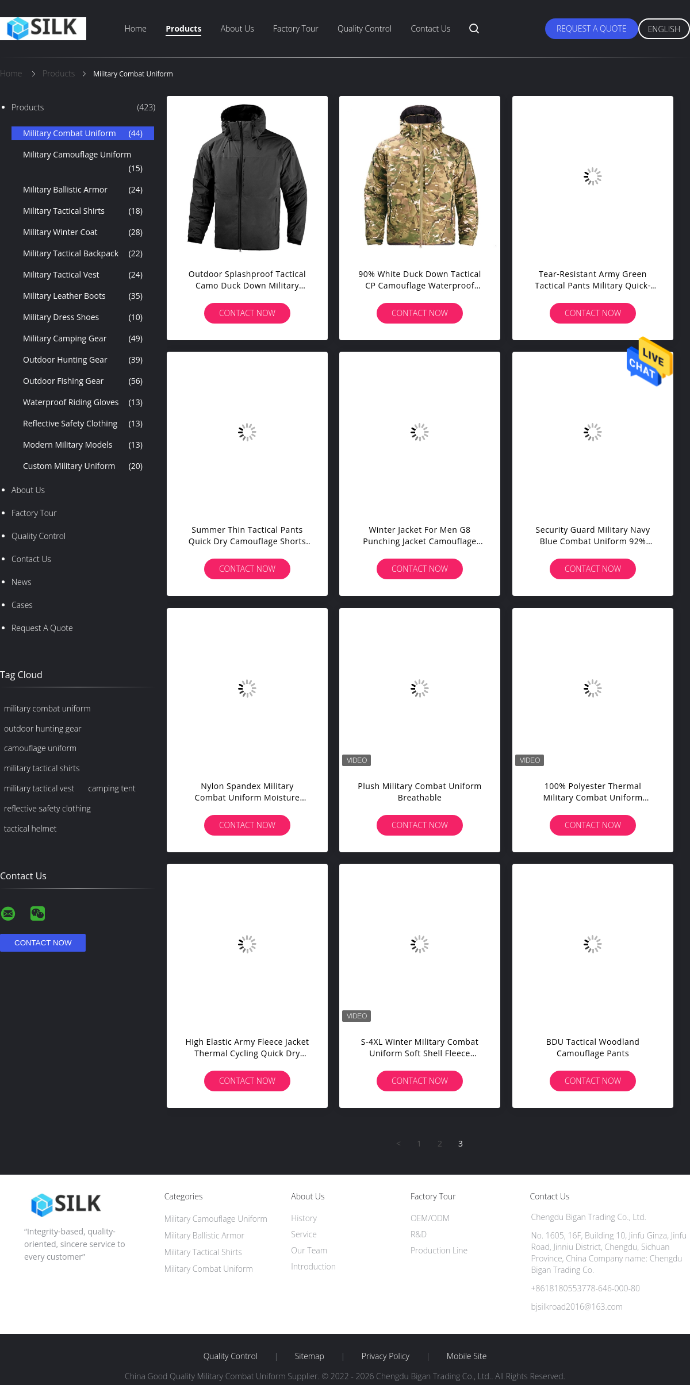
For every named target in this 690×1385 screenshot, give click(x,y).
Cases (22, 604)
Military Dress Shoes (83, 317)
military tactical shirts (42, 768)
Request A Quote (592, 28)
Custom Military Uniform (83, 466)
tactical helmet (30, 828)
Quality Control (365, 28)
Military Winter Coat (83, 232)
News (21, 581)
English (664, 29)
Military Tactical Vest (83, 275)
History (304, 1218)
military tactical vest (39, 788)
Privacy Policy (385, 1356)
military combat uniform (47, 708)
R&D (419, 1234)
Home (136, 28)
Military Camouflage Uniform (83, 162)
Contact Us (430, 28)
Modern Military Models (83, 445)
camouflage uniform (40, 747)
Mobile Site (466, 1356)
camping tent (111, 788)
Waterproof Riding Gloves (83, 402)
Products (183, 28)
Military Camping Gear (83, 338)
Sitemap (309, 1356)
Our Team (309, 1250)
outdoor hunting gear (43, 728)
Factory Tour (296, 28)
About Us (237, 28)
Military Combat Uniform (83, 133)
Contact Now (247, 312)
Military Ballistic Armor (83, 190)
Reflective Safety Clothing (83, 423)
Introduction (313, 1266)
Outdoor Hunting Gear (83, 360)
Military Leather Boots (83, 296)
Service (304, 1234)
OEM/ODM (430, 1218)
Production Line (439, 1250)
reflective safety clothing (47, 808)
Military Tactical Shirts (83, 211)
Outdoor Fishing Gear (83, 381)
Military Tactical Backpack (83, 253)
